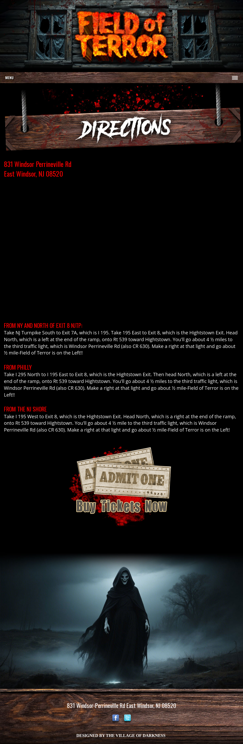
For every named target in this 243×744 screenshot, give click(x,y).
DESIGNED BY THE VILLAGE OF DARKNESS (120, 735)
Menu (9, 77)
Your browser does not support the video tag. (121, 35)
